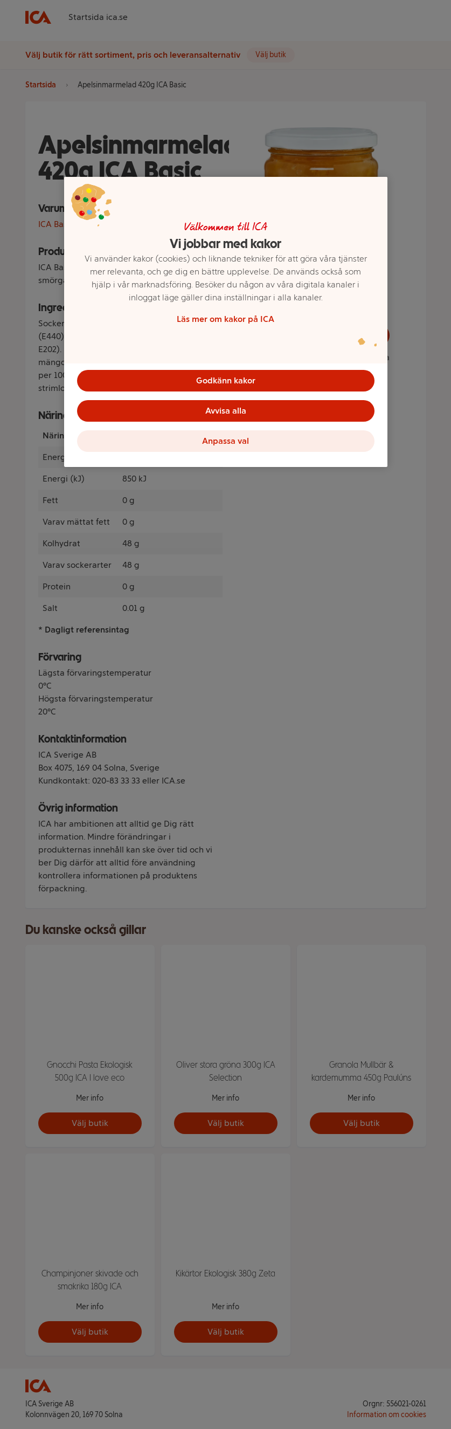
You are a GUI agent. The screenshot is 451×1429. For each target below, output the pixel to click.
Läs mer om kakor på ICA (225, 319)
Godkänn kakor (225, 380)
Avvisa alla (225, 411)
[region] (225, 322)
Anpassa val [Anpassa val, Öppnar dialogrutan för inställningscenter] (225, 441)
